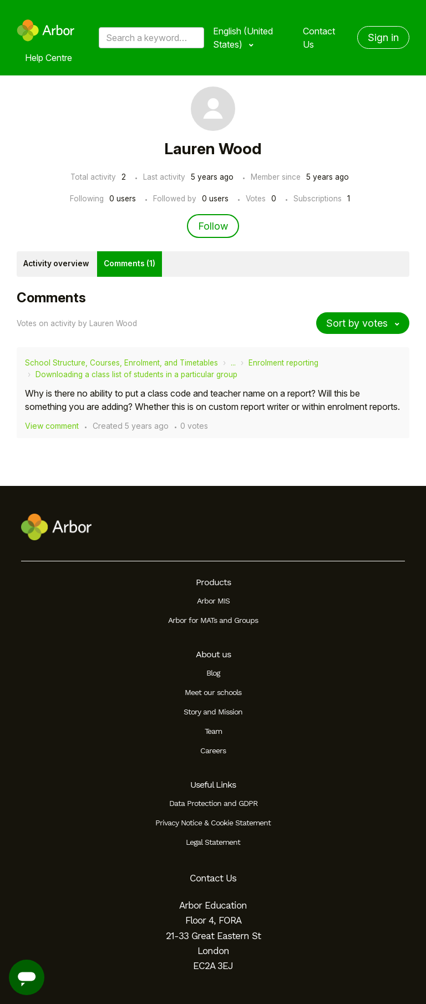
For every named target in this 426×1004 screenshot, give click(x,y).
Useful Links (213, 784)
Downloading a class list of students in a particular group (136, 374)
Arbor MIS (213, 600)
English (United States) (243, 38)
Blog (213, 672)
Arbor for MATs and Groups (213, 620)
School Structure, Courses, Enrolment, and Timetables (121, 362)
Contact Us (319, 38)
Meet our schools (213, 692)
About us (213, 654)
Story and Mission (213, 711)
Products (213, 582)
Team (213, 731)
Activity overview (56, 263)
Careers (213, 750)
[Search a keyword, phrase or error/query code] (152, 37)
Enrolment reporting (283, 362)
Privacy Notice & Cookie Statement (213, 822)
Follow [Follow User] (213, 226)
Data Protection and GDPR (213, 803)
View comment (52, 425)
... (233, 362)
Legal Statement (213, 842)
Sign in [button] (383, 37)
